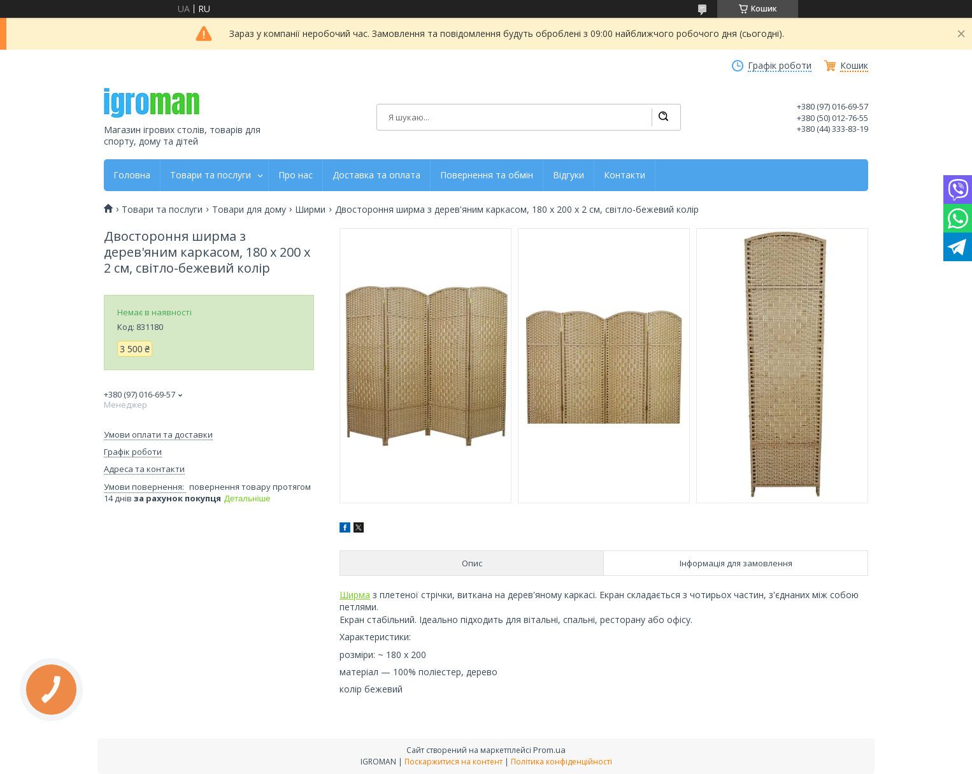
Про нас (295, 175)
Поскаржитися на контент (453, 761)
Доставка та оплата (376, 175)
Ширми (310, 209)
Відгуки (568, 175)
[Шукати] (663, 117)
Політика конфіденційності (561, 761)
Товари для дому (249, 209)
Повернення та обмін (486, 175)
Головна (131, 175)
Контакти (624, 175)
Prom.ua (549, 750)
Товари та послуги (210, 175)
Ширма (354, 595)
